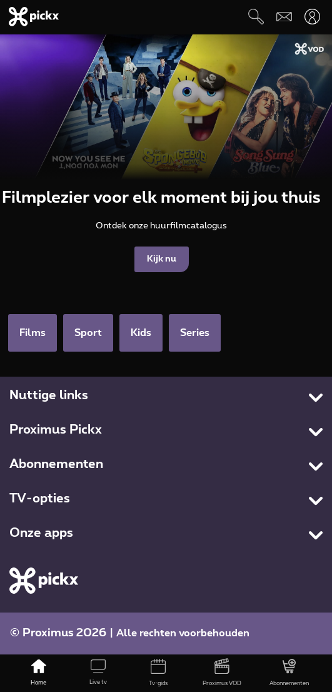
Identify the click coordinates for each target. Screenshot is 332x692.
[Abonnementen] (289, 673)
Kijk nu (161, 259)
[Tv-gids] (158, 673)
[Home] (39, 673)
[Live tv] (99, 673)
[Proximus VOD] (222, 673)
